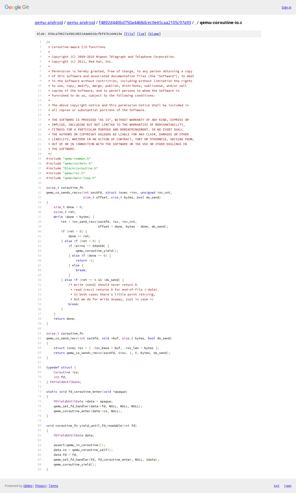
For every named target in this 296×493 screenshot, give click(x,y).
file (129, 34)
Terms (53, 486)
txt (276, 486)
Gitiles (27, 486)
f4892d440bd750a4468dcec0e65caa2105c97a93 (145, 22)
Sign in (286, 7)
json (287, 486)
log (141, 34)
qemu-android (49, 22)
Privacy (40, 486)
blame (154, 34)
